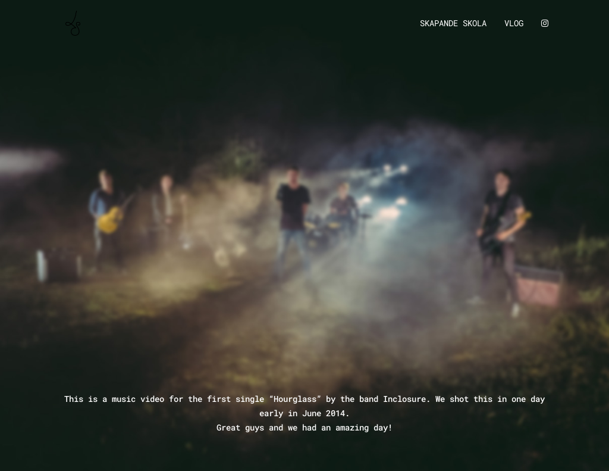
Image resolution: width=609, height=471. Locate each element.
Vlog (513, 24)
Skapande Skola (453, 24)
